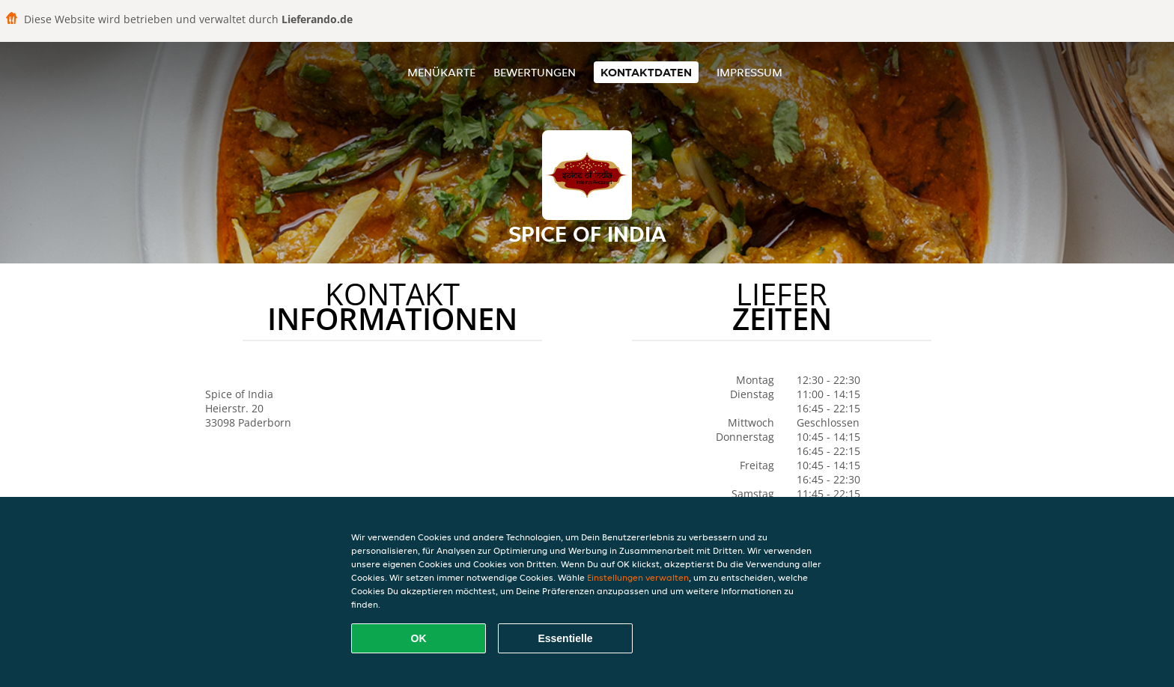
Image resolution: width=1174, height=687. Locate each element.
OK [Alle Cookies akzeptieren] (419, 638)
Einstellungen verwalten (638, 577)
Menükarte (441, 72)
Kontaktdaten (646, 72)
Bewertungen (534, 72)
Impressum (749, 72)
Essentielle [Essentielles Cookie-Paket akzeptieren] (565, 638)
